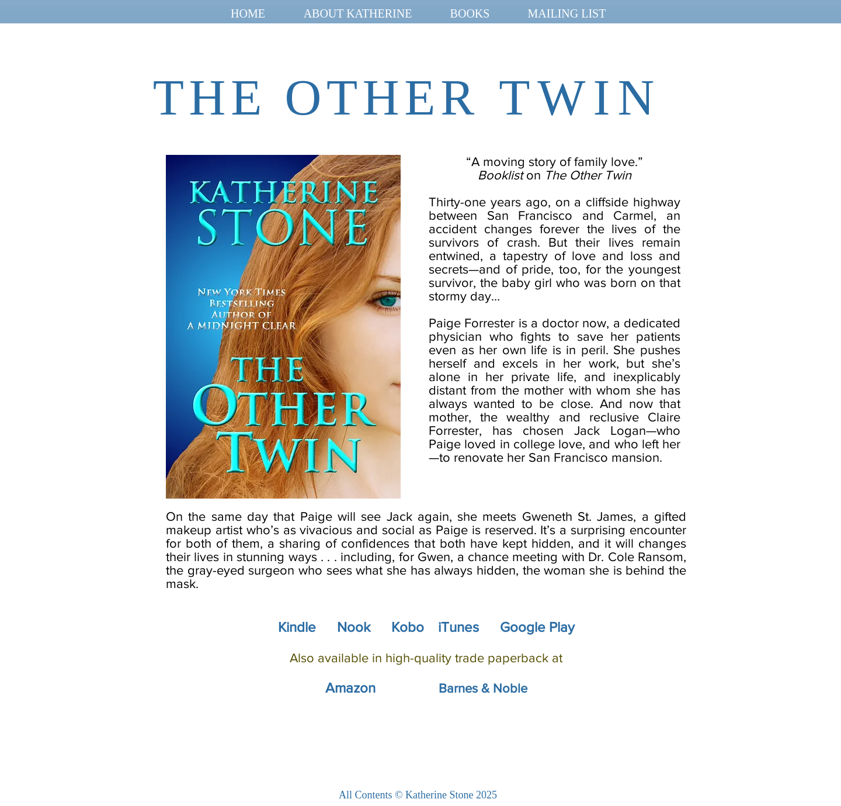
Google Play (537, 627)
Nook (353, 627)
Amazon (350, 688)
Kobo (409, 627)
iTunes (458, 627)
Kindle (297, 627)
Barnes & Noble (483, 688)
